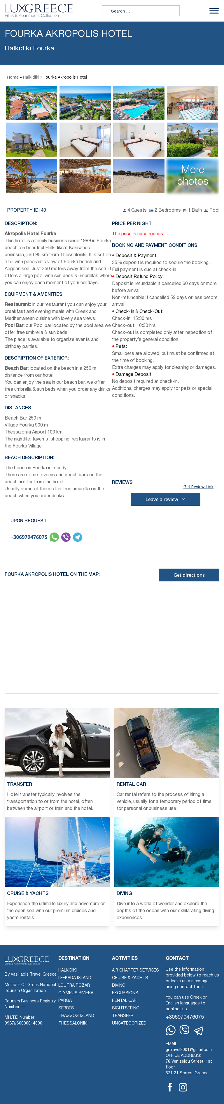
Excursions (125, 993)
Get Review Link (198, 487)
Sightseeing (125, 1008)
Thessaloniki (73, 1023)
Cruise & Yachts (130, 978)
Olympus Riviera (75, 993)
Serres (66, 1008)
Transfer (122, 1016)
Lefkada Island (74, 978)
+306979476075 (28, 537)
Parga (65, 1001)
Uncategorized (129, 1023)
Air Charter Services (135, 970)
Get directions (189, 575)
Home (13, 77)
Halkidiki (31, 77)
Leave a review (166, 499)
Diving (118, 986)
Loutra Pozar (74, 986)
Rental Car (124, 1001)
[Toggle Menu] (214, 10)
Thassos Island (76, 1016)
